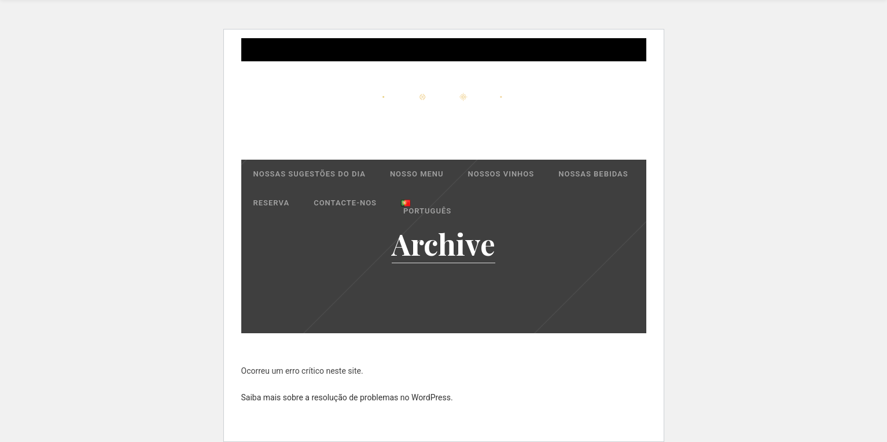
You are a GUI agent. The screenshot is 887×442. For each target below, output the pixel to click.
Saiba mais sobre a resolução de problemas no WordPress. (347, 397)
